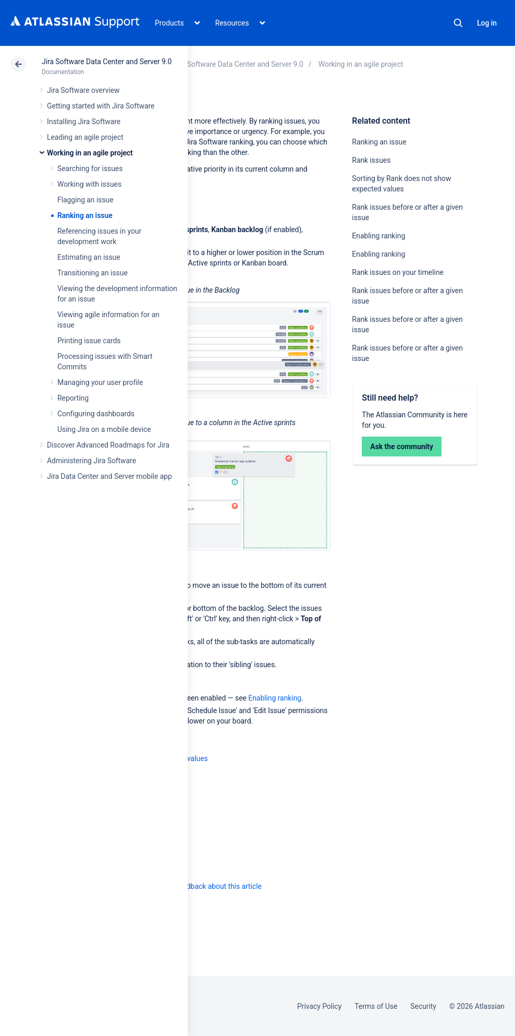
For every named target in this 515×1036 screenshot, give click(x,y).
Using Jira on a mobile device (104, 429)
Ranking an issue (85, 215)
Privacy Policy (319, 1006)
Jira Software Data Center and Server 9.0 (106, 61)
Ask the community (401, 446)
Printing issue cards (89, 340)
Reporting (73, 398)
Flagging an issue (85, 200)
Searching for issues (89, 168)
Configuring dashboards (95, 413)
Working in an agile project (90, 153)
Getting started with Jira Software (100, 106)
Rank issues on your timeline (398, 272)
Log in (487, 23)
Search (458, 23)
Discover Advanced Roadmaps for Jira (108, 445)
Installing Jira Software (83, 121)
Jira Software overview (83, 90)
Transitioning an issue (92, 273)
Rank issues (371, 160)
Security (423, 1006)
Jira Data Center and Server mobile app (109, 476)
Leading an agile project (85, 137)
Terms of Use (375, 1006)
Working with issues (89, 184)
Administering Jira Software (91, 460)
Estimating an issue (88, 257)
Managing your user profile (100, 382)
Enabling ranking (378, 236)
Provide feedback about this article (206, 886)
